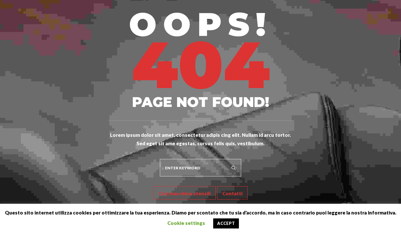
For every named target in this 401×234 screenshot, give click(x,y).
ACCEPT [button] (226, 223)
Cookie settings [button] (186, 223)
